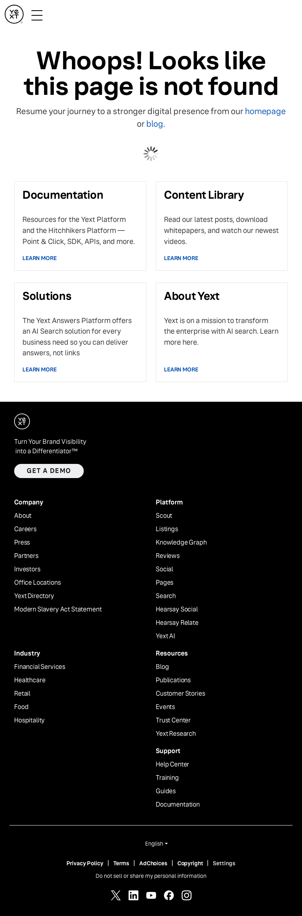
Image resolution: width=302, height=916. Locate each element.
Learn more (39, 258)
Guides (166, 791)
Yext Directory (34, 596)
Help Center (172, 764)
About (22, 516)
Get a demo (49, 471)
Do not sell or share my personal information (151, 875)
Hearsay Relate (177, 623)
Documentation (178, 805)
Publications (173, 680)
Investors (27, 569)
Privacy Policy (84, 863)
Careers (25, 529)
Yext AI (165, 636)
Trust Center (173, 720)
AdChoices (153, 863)
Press (22, 543)
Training (167, 778)
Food (21, 707)
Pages (164, 583)
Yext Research (176, 734)
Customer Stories (180, 694)
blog (154, 123)
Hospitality (29, 720)
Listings (167, 529)
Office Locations (37, 583)
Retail (22, 694)
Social (164, 569)
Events (165, 707)
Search (166, 596)
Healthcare (29, 680)
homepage (265, 111)
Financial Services (39, 667)
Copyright (190, 863)
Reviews (168, 556)
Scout (164, 516)
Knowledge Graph (181, 543)
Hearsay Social (177, 609)
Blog (162, 667)
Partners (26, 556)
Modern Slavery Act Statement (58, 609)
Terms (121, 863)
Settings (224, 863)
